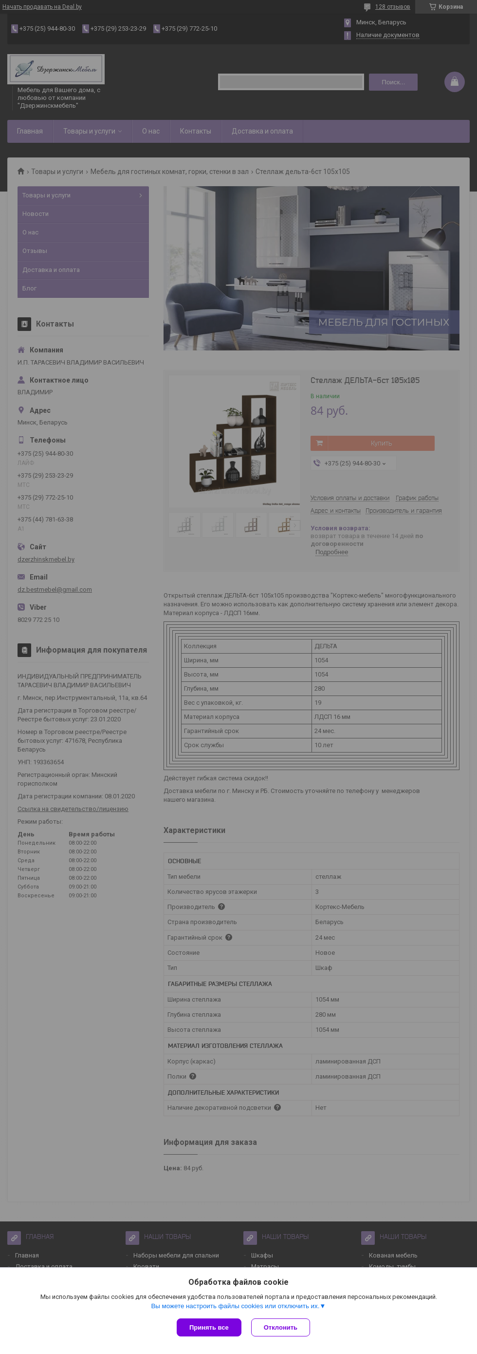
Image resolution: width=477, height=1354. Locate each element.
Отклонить (280, 1327)
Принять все (209, 1327)
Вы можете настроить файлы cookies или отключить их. (235, 1306)
